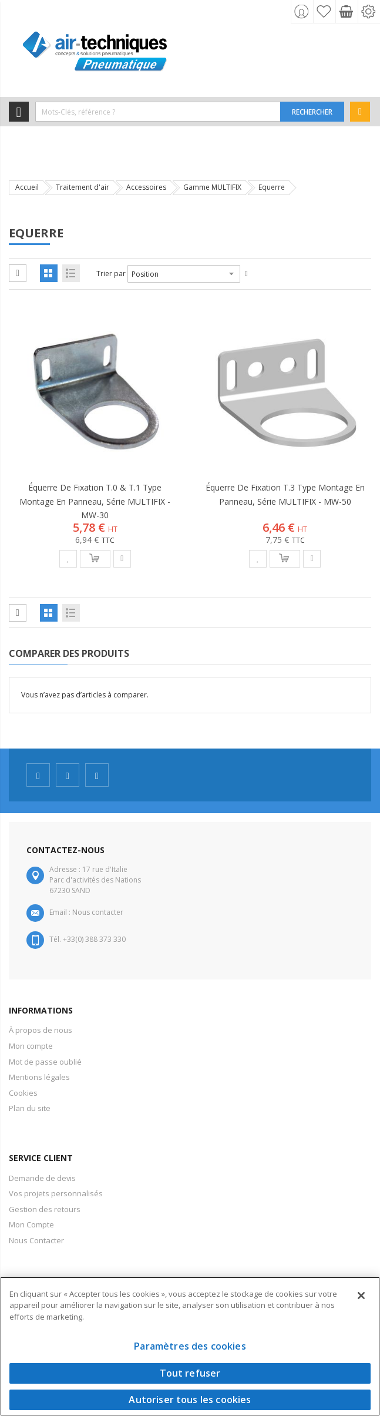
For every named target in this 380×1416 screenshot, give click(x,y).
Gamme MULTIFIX (212, 187)
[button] (68, 559)
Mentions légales (39, 1077)
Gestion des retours (44, 1209)
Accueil (27, 187)
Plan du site (30, 1108)
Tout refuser (190, 1373)
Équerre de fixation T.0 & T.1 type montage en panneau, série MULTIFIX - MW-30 (94, 501)
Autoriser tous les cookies (190, 1399)
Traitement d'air (82, 187)
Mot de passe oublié (45, 1061)
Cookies (23, 1093)
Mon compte (31, 1046)
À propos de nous (40, 1030)
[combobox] (158, 112)
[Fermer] (361, 1295)
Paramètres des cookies (190, 1346)
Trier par (111, 273)
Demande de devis (42, 1178)
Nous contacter (97, 912)
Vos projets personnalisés (56, 1193)
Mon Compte (31, 1224)
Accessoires (146, 187)
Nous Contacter (36, 1240)
